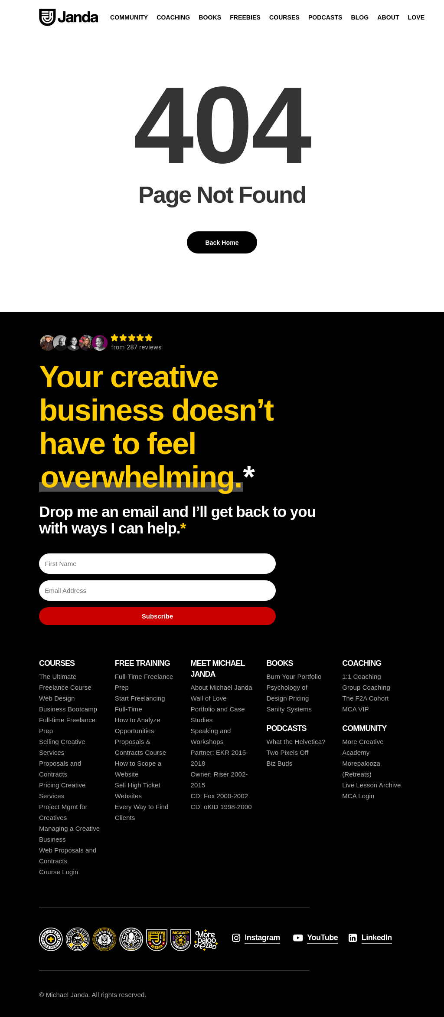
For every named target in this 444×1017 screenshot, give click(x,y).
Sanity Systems (289, 709)
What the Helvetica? (295, 741)
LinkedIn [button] (377, 937)
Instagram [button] (262, 937)
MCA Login (358, 796)
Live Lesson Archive (371, 785)
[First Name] (157, 563)
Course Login (58, 871)
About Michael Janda (221, 687)
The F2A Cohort (365, 698)
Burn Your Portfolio (293, 676)
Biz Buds (279, 763)
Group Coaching (366, 687)
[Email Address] (157, 590)
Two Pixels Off (287, 752)
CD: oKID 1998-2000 (221, 806)
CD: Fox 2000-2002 (219, 796)
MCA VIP (355, 709)
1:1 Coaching (361, 676)
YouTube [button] (322, 937)
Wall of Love (209, 698)
